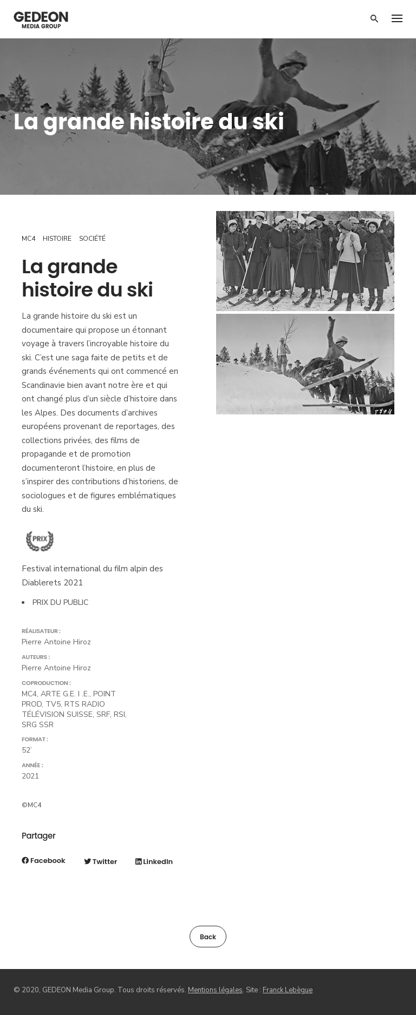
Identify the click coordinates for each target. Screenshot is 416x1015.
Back (208, 936)
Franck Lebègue (288, 990)
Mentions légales (215, 990)
